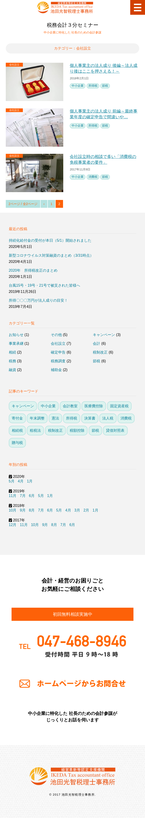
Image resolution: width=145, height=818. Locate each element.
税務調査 (58, 361)
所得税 (92, 85)
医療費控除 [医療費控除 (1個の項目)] (94, 406)
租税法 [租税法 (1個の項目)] (35, 430)
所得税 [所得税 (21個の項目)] (71, 418)
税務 (12, 361)
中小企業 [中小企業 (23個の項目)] (48, 406)
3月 (77, 510)
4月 (21, 481)
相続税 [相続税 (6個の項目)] (17, 430)
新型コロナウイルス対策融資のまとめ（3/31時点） (51, 255)
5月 (12, 481)
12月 (13, 525)
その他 (56, 335)
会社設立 (14, 64)
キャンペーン (104, 335)
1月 (30, 481)
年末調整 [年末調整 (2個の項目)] (37, 418)
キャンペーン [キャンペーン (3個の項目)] (23, 406)
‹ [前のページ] (44, 204)
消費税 (92, 176)
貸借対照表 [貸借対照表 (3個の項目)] (115, 430)
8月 (32, 510)
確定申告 (58, 352)
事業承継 (16, 343)
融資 (12, 370)
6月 (32, 496)
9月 (23, 510)
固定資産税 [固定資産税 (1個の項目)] (119, 406)
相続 (12, 352)
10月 (13, 510)
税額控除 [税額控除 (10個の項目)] (77, 430)
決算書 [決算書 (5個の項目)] (89, 418)
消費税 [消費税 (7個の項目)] (126, 418)
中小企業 (78, 85)
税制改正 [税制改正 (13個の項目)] (55, 430)
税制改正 (100, 352)
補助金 (56, 370)
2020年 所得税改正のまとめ (33, 270)
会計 (96, 343)
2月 (86, 510)
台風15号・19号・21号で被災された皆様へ (44, 285)
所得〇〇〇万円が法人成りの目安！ (38, 300)
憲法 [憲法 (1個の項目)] (55, 418)
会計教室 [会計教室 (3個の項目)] (70, 406)
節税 (105, 85)
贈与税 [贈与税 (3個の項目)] (17, 443)
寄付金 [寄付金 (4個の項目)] (17, 418)
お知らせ (16, 335)
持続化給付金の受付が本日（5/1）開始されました (50, 240)
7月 (23, 496)
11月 (13, 496)
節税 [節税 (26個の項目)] (95, 430)
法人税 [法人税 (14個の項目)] (107, 418)
